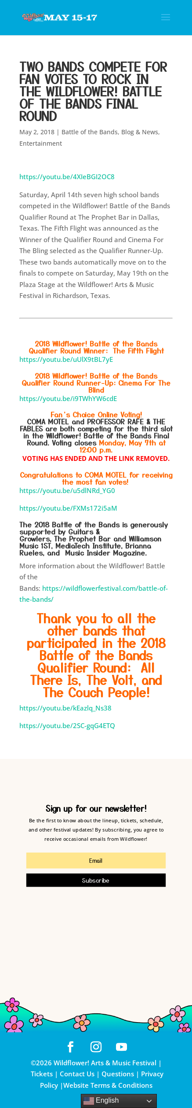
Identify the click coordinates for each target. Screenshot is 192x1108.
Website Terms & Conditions (107, 1085)
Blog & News (139, 132)
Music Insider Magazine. (106, 552)
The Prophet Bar (83, 538)
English (101, 1101)
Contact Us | (80, 1073)
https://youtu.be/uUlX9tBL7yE (66, 359)
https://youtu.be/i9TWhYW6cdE (68, 398)
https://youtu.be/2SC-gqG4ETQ (67, 725)
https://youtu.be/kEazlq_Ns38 (65, 707)
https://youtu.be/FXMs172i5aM (68, 508)
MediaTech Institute (88, 545)
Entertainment (40, 143)
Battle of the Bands (90, 132)
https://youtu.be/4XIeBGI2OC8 (67, 176)
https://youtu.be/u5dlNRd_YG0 (67, 490)
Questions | (120, 1073)
